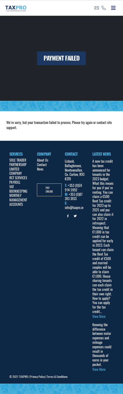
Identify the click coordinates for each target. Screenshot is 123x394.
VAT (11, 187)
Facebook (68, 216)
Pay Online (49, 189)
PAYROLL (14, 182)
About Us (42, 160)
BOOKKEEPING (18, 191)
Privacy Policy (37, 376)
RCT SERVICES (18, 178)
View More (99, 316)
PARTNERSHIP (18, 164)
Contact (42, 164)
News (40, 169)
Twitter (75, 216)
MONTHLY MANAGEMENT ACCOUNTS (18, 200)
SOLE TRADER (17, 160)
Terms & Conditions (57, 376)
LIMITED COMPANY (15, 171)
